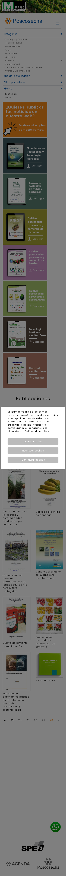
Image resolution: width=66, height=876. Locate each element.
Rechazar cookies (33, 450)
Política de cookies (37, 431)
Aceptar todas (33, 441)
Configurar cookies (33, 460)
